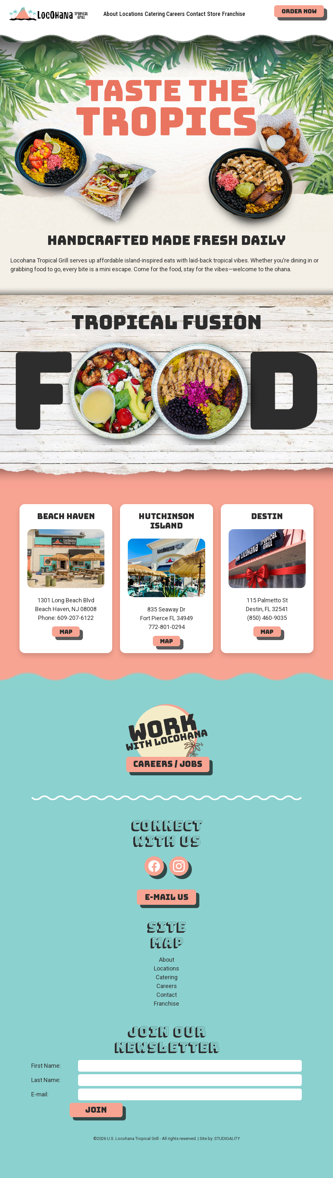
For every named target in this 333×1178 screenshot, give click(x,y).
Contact (166, 994)
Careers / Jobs (167, 764)
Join (96, 1110)
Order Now (299, 11)
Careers (175, 7)
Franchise (166, 1003)
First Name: (46, 1065)
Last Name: (45, 1080)
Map (66, 632)
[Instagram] (179, 866)
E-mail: (39, 1094)
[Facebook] (154, 866)
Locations (131, 11)
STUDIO (227, 1138)
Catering (155, 10)
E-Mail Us (166, 897)
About (110, 13)
